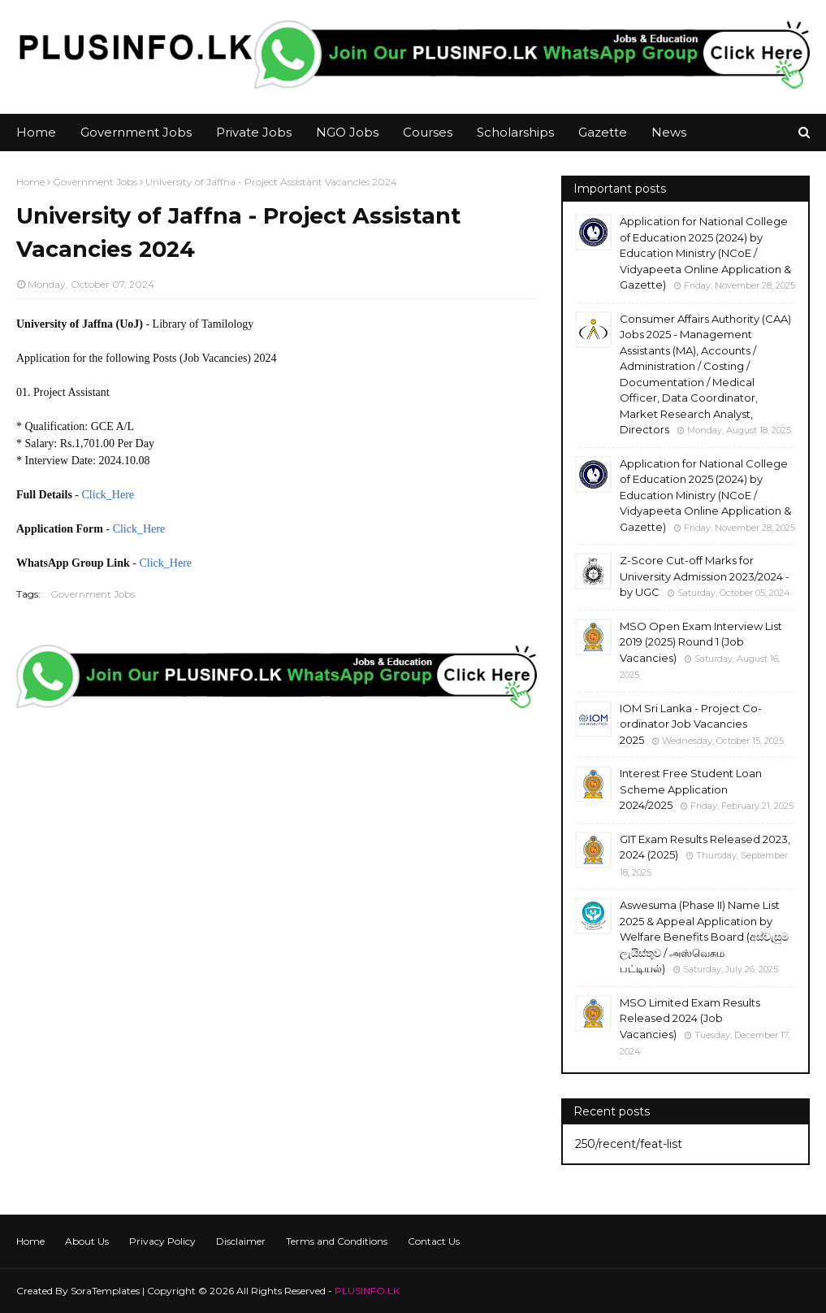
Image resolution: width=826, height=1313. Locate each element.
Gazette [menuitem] (602, 132)
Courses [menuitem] (427, 132)
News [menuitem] (668, 132)
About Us (87, 1241)
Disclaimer (241, 1241)
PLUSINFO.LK (367, 1291)
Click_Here (108, 495)
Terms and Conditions (336, 1241)
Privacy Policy (162, 1241)
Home (30, 182)
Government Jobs (95, 182)
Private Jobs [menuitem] (254, 132)
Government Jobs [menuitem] (136, 132)
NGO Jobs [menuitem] (347, 132)
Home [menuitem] (36, 132)
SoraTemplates (105, 1291)
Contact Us (434, 1241)
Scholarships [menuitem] (515, 132)
